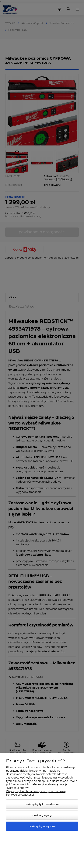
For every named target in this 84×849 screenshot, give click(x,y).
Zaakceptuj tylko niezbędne (42, 804)
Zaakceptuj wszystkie (42, 826)
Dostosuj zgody (42, 815)
